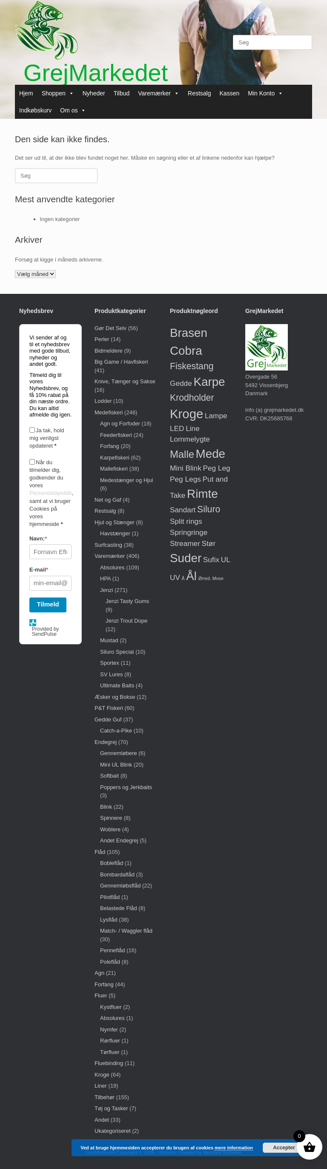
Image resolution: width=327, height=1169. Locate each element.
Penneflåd (112, 950)
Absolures (112, 567)
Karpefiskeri (114, 457)
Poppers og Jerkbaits (126, 787)
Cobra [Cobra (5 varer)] (186, 350)
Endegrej (106, 742)
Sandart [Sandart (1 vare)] (182, 510)
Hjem (26, 93)
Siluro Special (117, 652)
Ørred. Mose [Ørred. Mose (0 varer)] (211, 578)
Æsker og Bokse (115, 697)
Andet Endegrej (119, 840)
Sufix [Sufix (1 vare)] (211, 559)
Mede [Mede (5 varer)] (211, 453)
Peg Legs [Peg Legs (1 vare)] (185, 479)
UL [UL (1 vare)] (225, 559)
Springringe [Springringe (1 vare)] (188, 532)
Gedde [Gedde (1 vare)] (181, 383)
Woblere (110, 829)
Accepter (284, 1148)
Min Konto (265, 93)
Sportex (109, 663)
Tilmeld (48, 604)
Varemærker (158, 93)
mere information (234, 1147)
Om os (73, 110)
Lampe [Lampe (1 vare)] (216, 415)
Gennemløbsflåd (120, 885)
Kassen (230, 93)
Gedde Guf (108, 719)
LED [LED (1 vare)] (177, 428)
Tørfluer (110, 1052)
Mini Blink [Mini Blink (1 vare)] (185, 468)
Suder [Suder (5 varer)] (185, 558)
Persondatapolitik (50, 493)
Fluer (101, 995)
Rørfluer (110, 1040)
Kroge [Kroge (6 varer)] (186, 414)
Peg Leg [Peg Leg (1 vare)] (216, 468)
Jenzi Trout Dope (126, 621)
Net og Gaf (108, 500)
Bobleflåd (111, 863)
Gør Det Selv (110, 328)
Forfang (109, 446)
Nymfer (109, 1029)
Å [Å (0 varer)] (183, 578)
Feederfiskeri (116, 435)
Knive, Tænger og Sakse (125, 381)
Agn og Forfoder (120, 423)
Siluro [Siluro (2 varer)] (208, 509)
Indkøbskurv (35, 110)
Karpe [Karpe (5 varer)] (209, 381)
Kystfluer (111, 1007)
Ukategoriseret (113, 1131)
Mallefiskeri (114, 468)
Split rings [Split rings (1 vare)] (186, 521)
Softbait (109, 776)
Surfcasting (108, 545)
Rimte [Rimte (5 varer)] (202, 493)
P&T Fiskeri (109, 708)
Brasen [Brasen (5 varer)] (188, 332)
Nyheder (94, 93)
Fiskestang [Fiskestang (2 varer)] (191, 366)
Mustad (109, 640)
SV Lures (111, 674)
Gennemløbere (118, 753)
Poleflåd (110, 962)
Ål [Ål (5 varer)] (191, 576)
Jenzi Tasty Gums (127, 601)
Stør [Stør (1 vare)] (209, 543)
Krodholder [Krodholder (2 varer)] (192, 397)
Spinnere (111, 818)
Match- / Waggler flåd (126, 931)
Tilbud (122, 93)
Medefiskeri (109, 412)
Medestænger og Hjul (126, 480)
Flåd (100, 852)
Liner (101, 1086)
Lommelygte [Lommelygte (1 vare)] (190, 439)
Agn (99, 973)
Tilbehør (105, 1097)
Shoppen (58, 93)
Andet (102, 1120)
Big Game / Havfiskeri (121, 362)
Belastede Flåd (118, 908)
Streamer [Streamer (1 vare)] (185, 543)
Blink (106, 807)
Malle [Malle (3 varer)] (182, 454)
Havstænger (115, 533)
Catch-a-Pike (116, 730)
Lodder (103, 401)
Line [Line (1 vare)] (193, 428)
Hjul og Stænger (115, 522)
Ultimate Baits (117, 685)
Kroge (102, 1074)
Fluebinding (109, 1063)
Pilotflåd (110, 897)
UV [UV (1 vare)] (175, 577)
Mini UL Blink (116, 764)
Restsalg (199, 93)
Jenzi (106, 590)
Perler (102, 339)
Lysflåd (109, 919)
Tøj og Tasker (111, 1108)
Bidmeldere (109, 351)
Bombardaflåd (117, 874)
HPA (105, 578)
